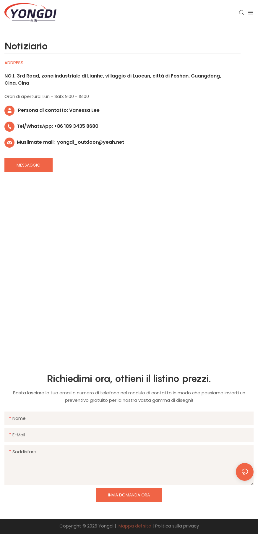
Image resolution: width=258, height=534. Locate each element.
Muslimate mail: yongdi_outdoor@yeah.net (64, 142)
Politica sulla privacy (177, 526)
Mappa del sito (134, 526)
